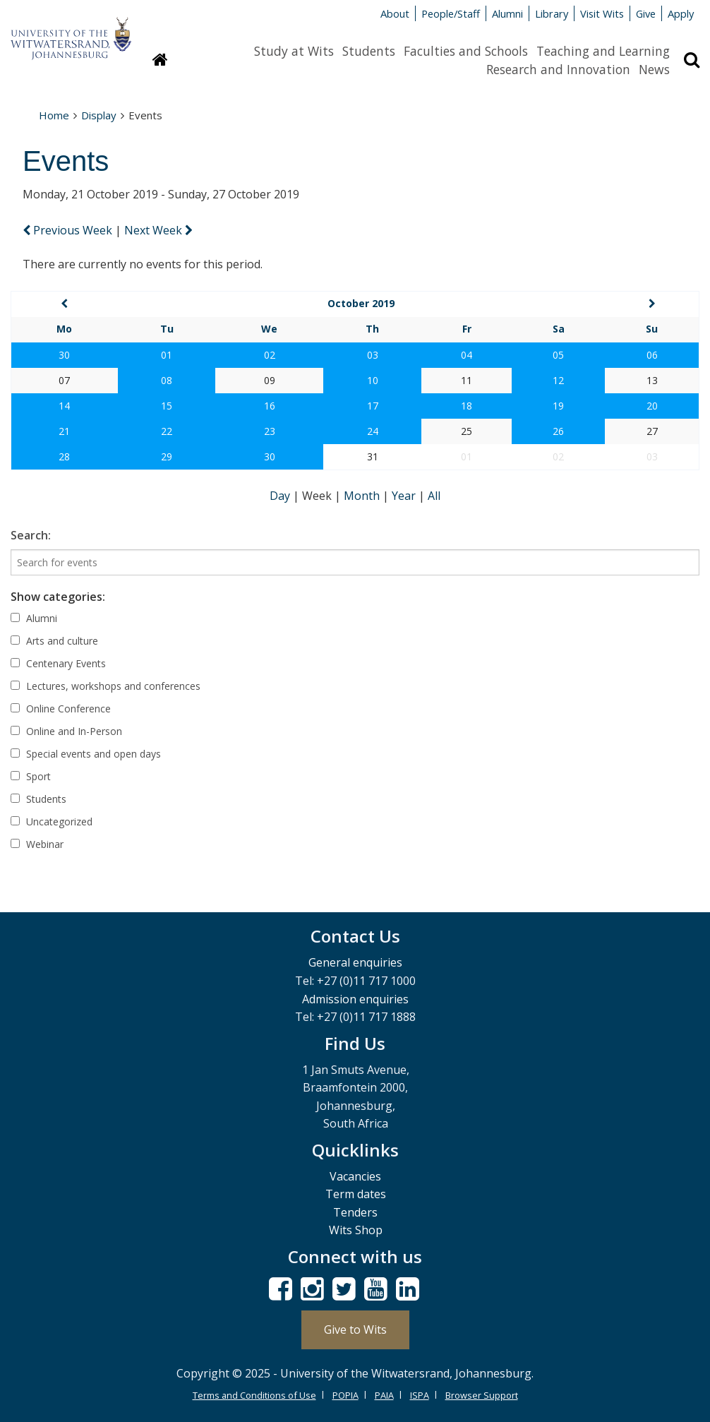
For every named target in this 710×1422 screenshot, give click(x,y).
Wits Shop (356, 1230)
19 (558, 405)
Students (368, 50)
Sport (31, 776)
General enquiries (355, 962)
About (394, 13)
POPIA (345, 1395)
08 (166, 380)
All (434, 495)
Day (281, 495)
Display (98, 115)
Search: (31, 535)
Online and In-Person (66, 731)
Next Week (158, 230)
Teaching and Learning (603, 50)
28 (64, 456)
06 (652, 355)
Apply (681, 13)
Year (405, 495)
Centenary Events (58, 663)
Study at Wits (294, 50)
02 (269, 355)
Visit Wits (602, 13)
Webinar (37, 844)
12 (558, 380)
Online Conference (61, 708)
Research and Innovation (558, 69)
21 (64, 431)
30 (64, 355)
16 (269, 405)
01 (166, 355)
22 (166, 431)
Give (646, 13)
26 (558, 431)
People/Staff (450, 13)
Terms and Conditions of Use (254, 1395)
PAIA (384, 1395)
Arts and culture (54, 640)
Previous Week (69, 230)
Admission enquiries (355, 999)
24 (372, 431)
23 (269, 431)
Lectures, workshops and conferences (105, 686)
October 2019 (361, 303)
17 (372, 405)
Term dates (355, 1194)
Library (551, 13)
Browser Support (481, 1395)
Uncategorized (51, 821)
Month (363, 495)
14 (64, 405)
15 (166, 405)
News (654, 69)
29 (166, 456)
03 (372, 355)
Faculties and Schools (466, 50)
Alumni (507, 13)
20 (652, 405)
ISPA (419, 1395)
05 (558, 355)
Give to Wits (355, 1329)
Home (54, 115)
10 (372, 380)
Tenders (355, 1212)
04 (466, 355)
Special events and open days (86, 753)
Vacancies (355, 1176)
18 (466, 405)
